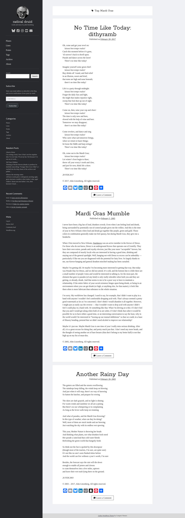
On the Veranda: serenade (19, 207)
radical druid (22, 22)
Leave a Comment (102, 195)
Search (8, 73)
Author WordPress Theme (106, 516)
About (8, 64)
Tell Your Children (12, 162)
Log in (8, 221)
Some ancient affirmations (20, 198)
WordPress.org (10, 230)
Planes (8, 41)
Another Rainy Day (102, 374)
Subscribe (13, 106)
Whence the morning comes (14, 174)
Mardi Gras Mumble (102, 213)
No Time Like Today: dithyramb (102, 31)
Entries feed (9, 224)
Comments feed (11, 227)
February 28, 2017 (108, 39)
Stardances (97, 243)
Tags (8, 55)
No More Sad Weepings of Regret (22, 201)
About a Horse (10, 152)
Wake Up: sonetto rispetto (21, 204)
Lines (8, 45)
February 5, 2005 (108, 218)
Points (8, 50)
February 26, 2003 (108, 379)
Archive (9, 59)
